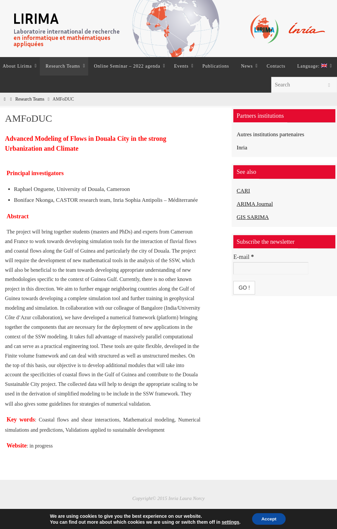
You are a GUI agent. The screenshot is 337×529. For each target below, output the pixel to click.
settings (230, 521)
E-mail (243, 256)
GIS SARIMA (254, 216)
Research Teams (29, 99)
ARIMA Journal (256, 204)
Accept (269, 518)
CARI (244, 190)
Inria (242, 147)
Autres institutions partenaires (272, 134)
